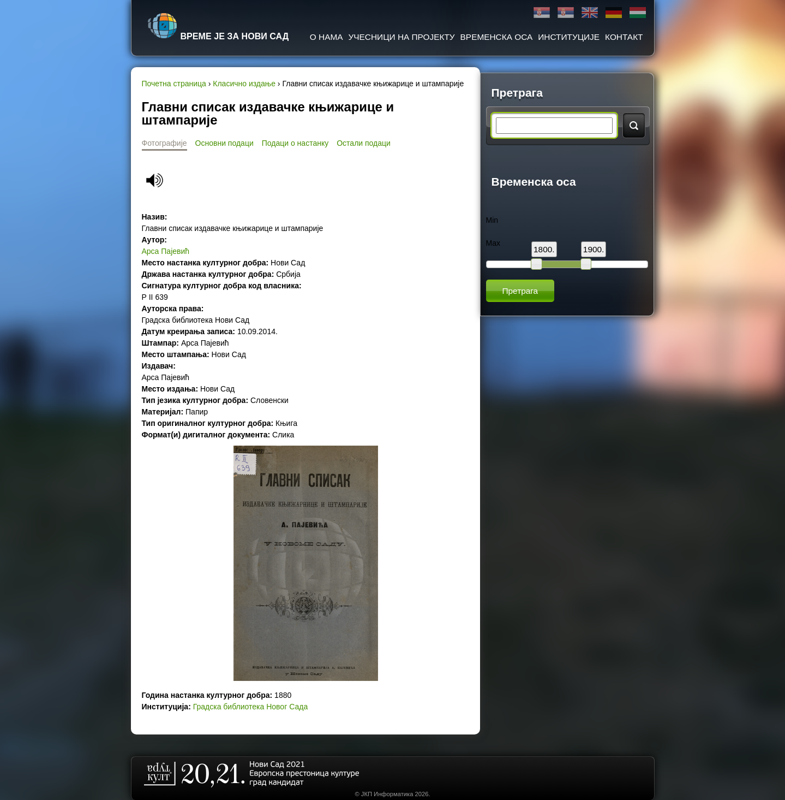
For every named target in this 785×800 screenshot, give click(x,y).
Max (493, 243)
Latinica (566, 13)
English (590, 13)
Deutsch (614, 13)
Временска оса (496, 37)
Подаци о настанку (295, 143)
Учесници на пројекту (402, 37)
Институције (569, 37)
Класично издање (244, 83)
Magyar (638, 13)
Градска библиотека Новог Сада (250, 706)
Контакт (624, 37)
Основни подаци (224, 143)
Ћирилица (542, 13)
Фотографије (164, 143)
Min (492, 220)
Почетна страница (174, 83)
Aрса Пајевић (166, 251)
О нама (326, 37)
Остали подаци (364, 143)
